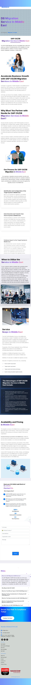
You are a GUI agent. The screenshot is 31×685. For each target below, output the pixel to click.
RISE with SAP (4, 657)
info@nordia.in (3, 1)
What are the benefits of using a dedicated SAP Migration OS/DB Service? (13, 602)
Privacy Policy (4, 664)
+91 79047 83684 (26, 1)
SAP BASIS (3, 644)
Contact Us (3, 660)
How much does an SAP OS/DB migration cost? (12, 605)
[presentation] (15, 548)
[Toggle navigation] (23, 6)
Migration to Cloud (12, 32)
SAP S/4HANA (4, 649)
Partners (2, 662)
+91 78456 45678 (5, 632)
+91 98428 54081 (15, 1)
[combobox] (3, 532)
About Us (3, 655)
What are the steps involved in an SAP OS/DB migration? (15, 598)
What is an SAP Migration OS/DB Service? (11, 575)
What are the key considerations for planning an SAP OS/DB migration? (14, 594)
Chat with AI (25, 682)
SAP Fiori (2, 647)
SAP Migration (4, 32)
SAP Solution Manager (5, 645)
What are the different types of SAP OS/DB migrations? (14, 591)
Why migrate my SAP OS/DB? (8, 588)
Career (2, 659)
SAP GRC (3, 651)
